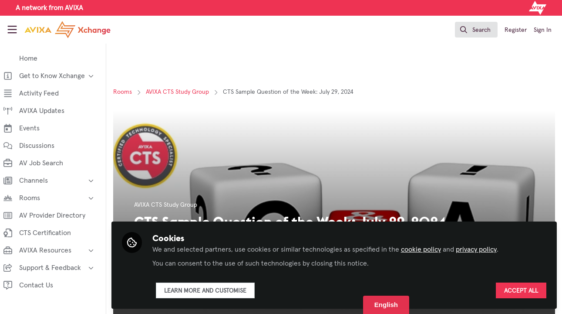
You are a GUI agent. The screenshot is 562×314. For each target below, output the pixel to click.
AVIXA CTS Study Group (182, 92)
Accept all (521, 291)
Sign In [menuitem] (543, 30)
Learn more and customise (210, 291)
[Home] (67, 29)
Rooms (127, 92)
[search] (476, 30)
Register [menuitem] (516, 30)
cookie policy (426, 249)
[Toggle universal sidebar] (12, 29)
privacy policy (481, 249)
